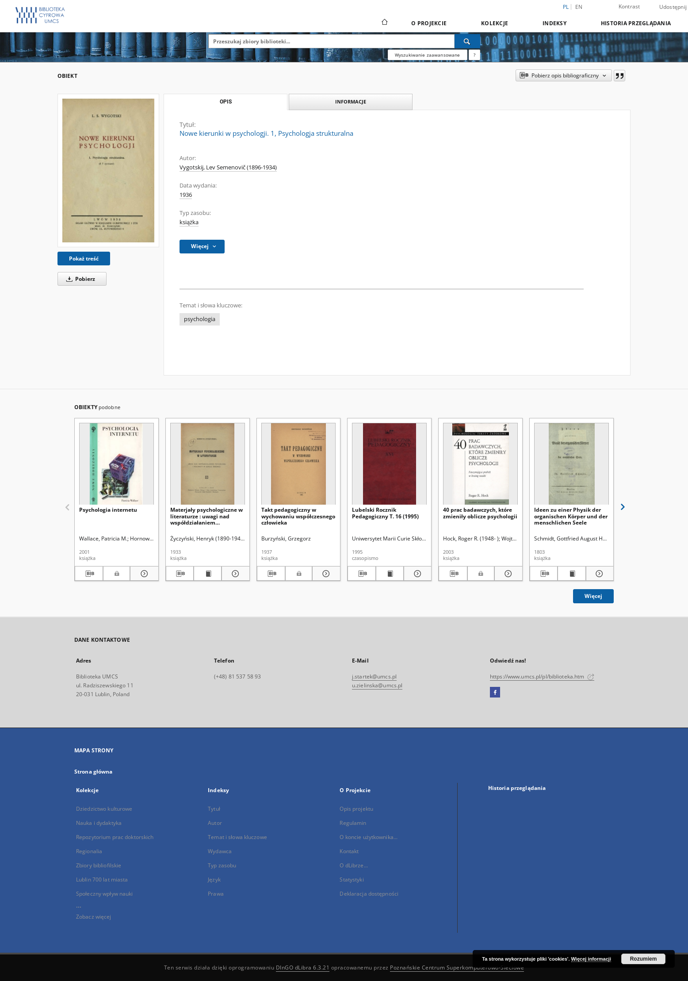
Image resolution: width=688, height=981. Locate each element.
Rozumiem (643, 959)
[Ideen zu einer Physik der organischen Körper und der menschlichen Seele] (571, 464)
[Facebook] (495, 693)
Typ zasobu (222, 865)
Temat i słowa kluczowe (237, 837)
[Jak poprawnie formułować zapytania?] (474, 55)
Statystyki (351, 879)
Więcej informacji (591, 959)
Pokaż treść (84, 258)
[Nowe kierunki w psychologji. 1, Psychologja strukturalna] (108, 170)
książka (189, 222)
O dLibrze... (353, 865)
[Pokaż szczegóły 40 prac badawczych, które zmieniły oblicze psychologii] (507, 573)
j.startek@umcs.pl (374, 676)
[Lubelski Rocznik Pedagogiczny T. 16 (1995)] (389, 464)
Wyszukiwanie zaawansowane (427, 55)
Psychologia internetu (108, 509)
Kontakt (349, 851)
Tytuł (214, 808)
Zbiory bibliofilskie (98, 865)
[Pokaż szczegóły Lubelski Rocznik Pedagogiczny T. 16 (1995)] (416, 573)
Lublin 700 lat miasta (102, 879)
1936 (186, 195)
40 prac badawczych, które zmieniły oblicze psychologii (480, 513)
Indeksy (554, 23)
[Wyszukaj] (467, 41)
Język (214, 879)
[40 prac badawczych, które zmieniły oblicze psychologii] (480, 464)
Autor (215, 823)
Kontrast (629, 6)
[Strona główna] (384, 23)
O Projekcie (429, 23)
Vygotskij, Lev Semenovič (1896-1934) (228, 167)
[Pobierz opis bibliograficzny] (89, 573)
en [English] (579, 7)
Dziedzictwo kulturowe (104, 808)
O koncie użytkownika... (369, 837)
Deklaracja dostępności (369, 893)
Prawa (216, 893)
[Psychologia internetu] (116, 464)
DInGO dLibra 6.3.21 (303, 967)
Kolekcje (494, 23)
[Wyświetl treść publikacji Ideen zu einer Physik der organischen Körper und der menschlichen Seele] (571, 573)
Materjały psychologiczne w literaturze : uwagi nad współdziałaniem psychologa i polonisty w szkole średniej (206, 516)
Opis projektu (356, 808)
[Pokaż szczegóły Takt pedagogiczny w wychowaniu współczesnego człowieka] (325, 573)
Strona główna (93, 771)
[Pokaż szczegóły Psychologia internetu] (143, 573)
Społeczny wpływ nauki (104, 893)
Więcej (593, 596)
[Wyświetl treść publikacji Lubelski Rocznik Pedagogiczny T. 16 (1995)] (389, 573)
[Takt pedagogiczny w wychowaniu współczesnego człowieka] (299, 464)
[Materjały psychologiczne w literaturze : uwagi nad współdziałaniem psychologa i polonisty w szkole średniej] (208, 464)
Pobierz (79, 279)
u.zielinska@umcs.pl (377, 685)
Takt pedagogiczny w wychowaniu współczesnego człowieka (298, 516)
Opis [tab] (226, 102)
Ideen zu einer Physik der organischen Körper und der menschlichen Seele (571, 516)
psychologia (199, 319)
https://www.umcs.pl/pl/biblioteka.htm (542, 676)
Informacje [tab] (350, 101)
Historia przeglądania (636, 23)
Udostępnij (673, 7)
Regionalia (89, 851)
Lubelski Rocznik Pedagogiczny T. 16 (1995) (385, 513)
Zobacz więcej (93, 916)
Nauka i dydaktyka (99, 823)
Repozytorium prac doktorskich (114, 837)
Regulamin (353, 823)
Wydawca (220, 851)
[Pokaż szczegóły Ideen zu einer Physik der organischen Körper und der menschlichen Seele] (598, 573)
